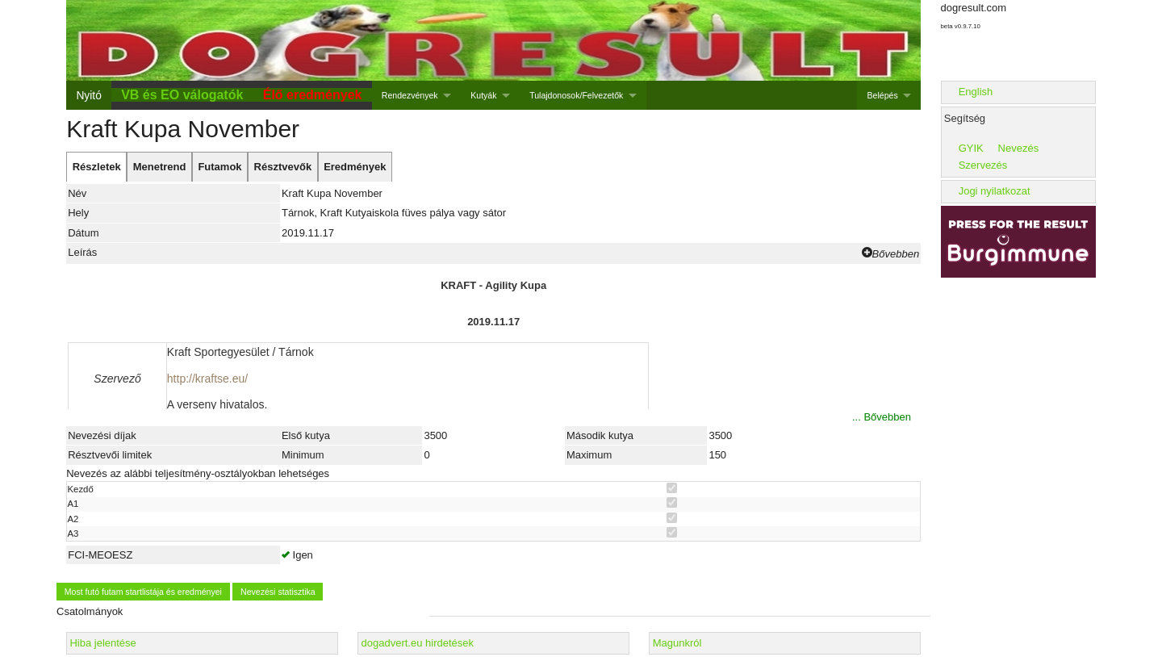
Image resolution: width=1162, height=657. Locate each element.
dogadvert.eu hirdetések (418, 643)
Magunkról (677, 643)
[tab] (96, 167)
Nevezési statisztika (278, 591)
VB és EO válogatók (182, 95)
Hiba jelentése (102, 643)
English (976, 92)
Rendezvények (410, 95)
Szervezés (983, 165)
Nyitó (88, 95)
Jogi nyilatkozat (994, 191)
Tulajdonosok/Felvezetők (576, 95)
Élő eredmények (312, 95)
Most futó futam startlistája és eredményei (143, 591)
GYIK (971, 148)
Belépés (882, 95)
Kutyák (483, 95)
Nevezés (1018, 148)
